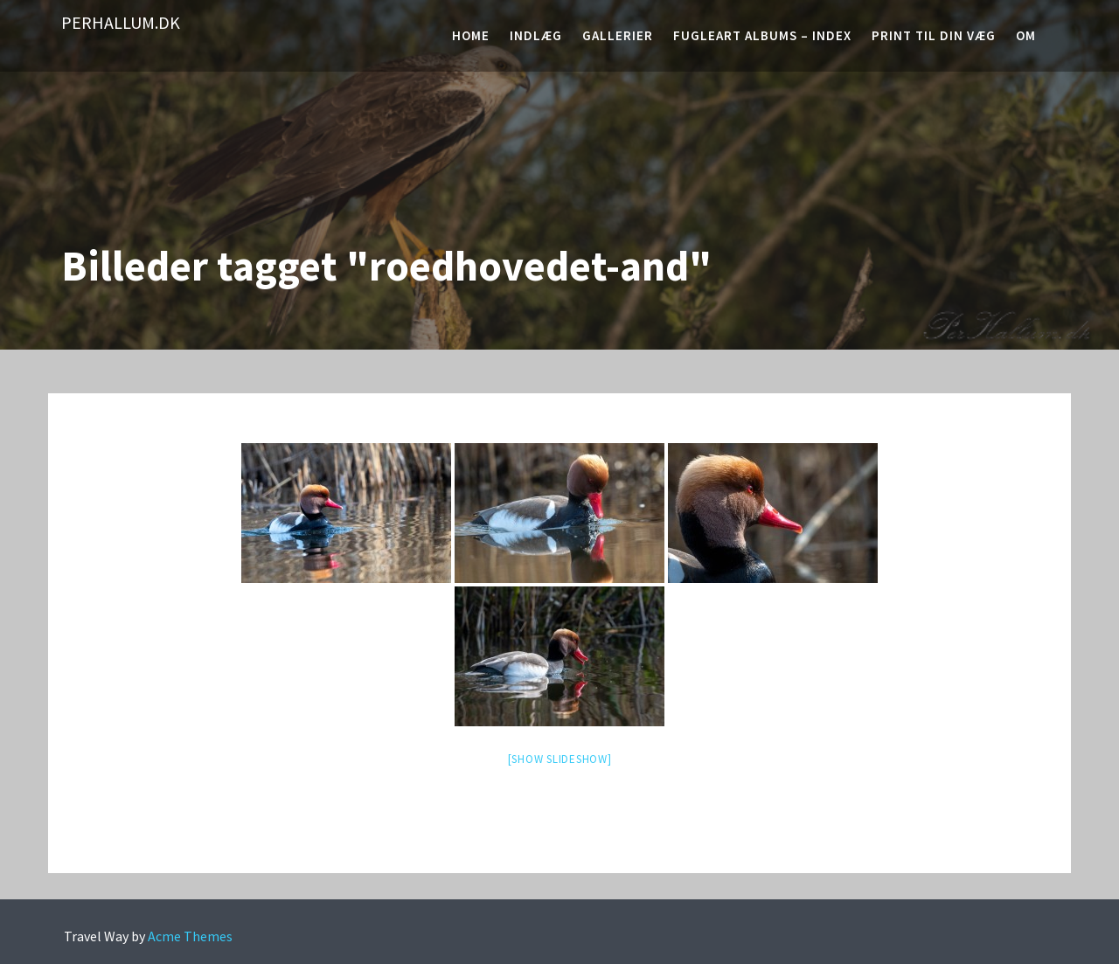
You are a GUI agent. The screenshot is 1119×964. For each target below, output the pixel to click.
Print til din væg (934, 35)
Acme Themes (190, 936)
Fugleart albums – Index (762, 35)
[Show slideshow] (560, 759)
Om (1026, 35)
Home (471, 35)
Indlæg (536, 35)
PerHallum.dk (120, 22)
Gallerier (617, 35)
